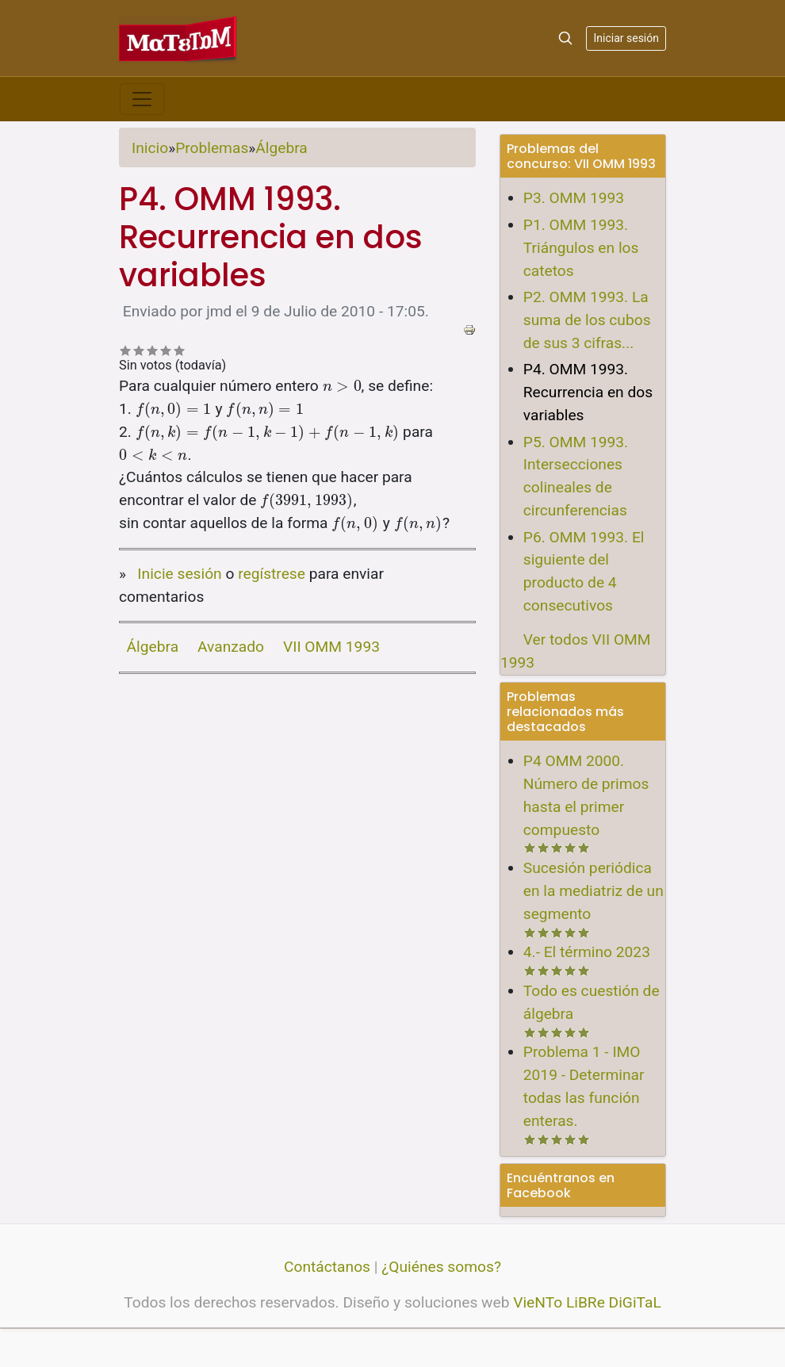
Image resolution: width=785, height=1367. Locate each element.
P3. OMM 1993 (573, 198)
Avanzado (230, 647)
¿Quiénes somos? (441, 1267)
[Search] (565, 38)
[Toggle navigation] (142, 99)
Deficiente (125, 350)
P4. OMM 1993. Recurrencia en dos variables (588, 392)
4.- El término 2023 (586, 952)
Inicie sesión (179, 574)
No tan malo (139, 350)
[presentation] (342, 386)
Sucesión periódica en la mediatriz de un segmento (593, 891)
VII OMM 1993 (331, 647)
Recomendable (152, 350)
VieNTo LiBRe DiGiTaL (587, 1302)
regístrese (271, 574)
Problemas (211, 148)
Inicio (150, 148)
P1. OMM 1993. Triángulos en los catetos (581, 248)
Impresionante (179, 350)
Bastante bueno (166, 350)
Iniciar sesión (626, 38)
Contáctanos (327, 1267)
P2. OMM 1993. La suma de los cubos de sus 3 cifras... (587, 320)
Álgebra (281, 148)
